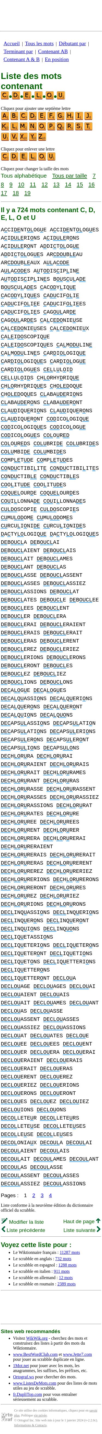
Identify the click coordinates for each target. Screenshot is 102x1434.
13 (56, 184)
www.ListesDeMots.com (34, 1383)
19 (27, 193)
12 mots (66, 1277)
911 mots (62, 1271)
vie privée (40, 1415)
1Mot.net (21, 1365)
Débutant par (72, 43)
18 (16, 193)
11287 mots (70, 1252)
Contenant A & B (22, 59)
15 (80, 184)
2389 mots (66, 1284)
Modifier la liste (23, 1222)
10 (21, 184)
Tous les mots (39, 43)
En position (57, 59)
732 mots (63, 1258)
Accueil (12, 43)
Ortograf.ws (23, 1377)
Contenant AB (53, 51)
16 (91, 184)
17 (4, 193)
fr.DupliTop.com (27, 1394)
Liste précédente (23, 1230)
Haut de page (81, 1221)
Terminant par (18, 51)
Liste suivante (81, 1230)
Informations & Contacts (30, 1425)
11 (33, 184)
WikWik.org (37, 1338)
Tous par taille (69, 175)
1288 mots (67, 1265)
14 (68, 184)
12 (44, 184)
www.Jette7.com (77, 1354)
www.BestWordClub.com (35, 1354)
